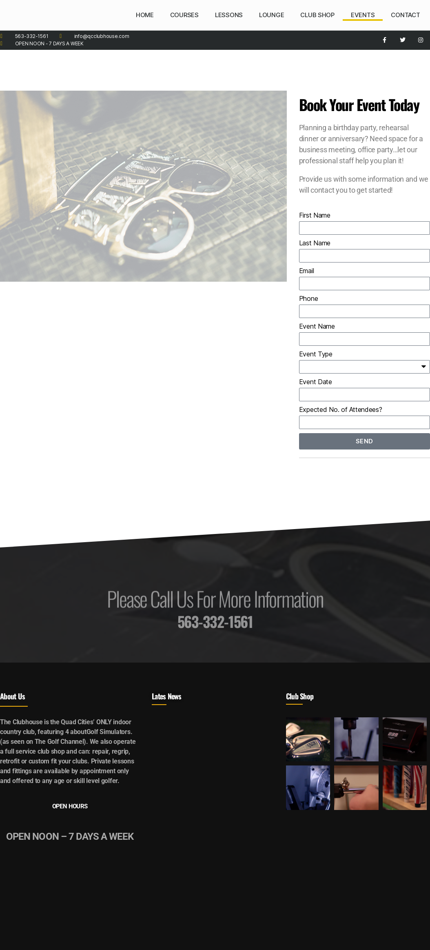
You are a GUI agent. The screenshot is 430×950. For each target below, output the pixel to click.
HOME (145, 15)
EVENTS (363, 15)
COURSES (184, 15)
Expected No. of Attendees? (340, 409)
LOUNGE (271, 15)
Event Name (317, 326)
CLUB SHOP (317, 15)
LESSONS (229, 15)
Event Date (315, 382)
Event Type (315, 354)
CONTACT (405, 15)
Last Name (315, 243)
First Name (314, 215)
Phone (308, 298)
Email (306, 271)
